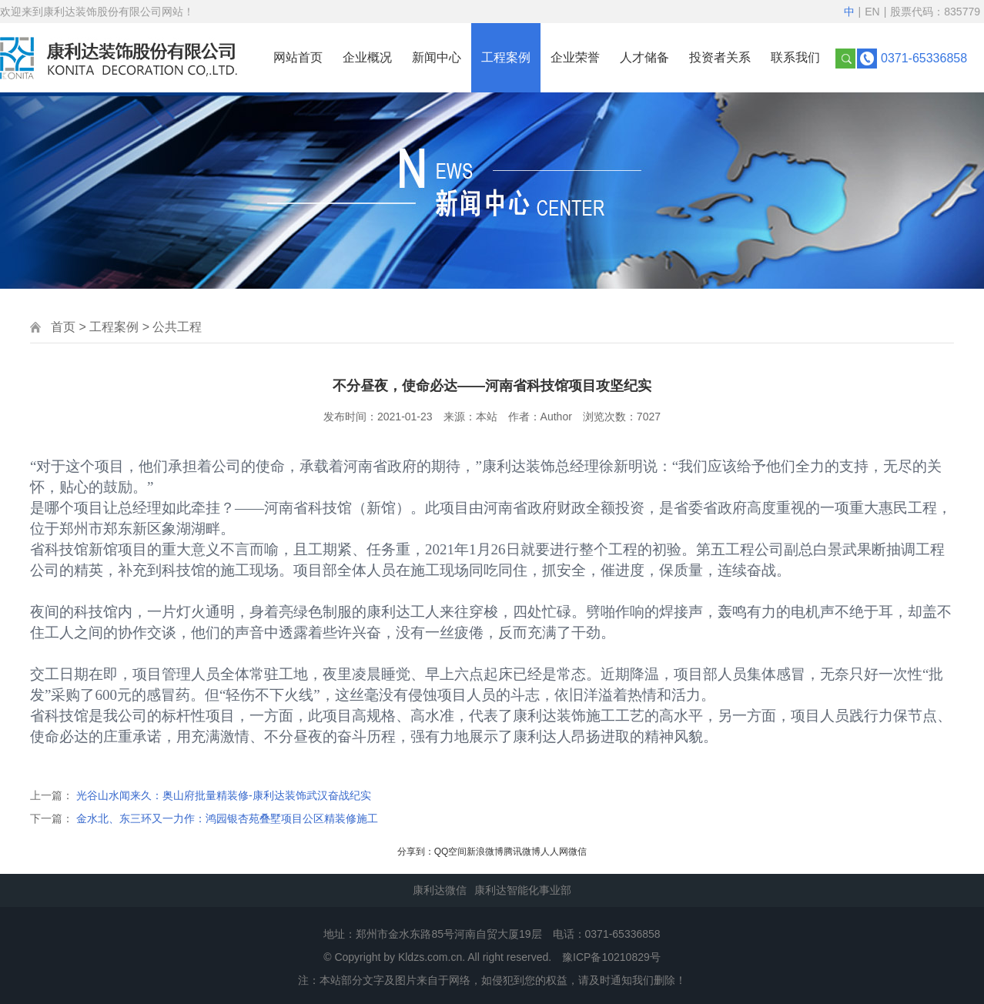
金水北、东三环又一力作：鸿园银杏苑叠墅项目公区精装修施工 (227, 818)
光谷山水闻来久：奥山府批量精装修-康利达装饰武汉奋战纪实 (223, 795)
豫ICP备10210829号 (611, 957)
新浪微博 (485, 851)
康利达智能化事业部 (522, 890)
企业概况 (367, 57)
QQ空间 (450, 851)
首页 (63, 326)
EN (872, 11)
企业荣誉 (575, 57)
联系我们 (795, 57)
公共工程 (177, 326)
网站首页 (298, 57)
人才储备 (644, 57)
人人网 (554, 851)
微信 (577, 851)
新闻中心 (436, 57)
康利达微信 (440, 890)
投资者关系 (720, 57)
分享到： (415, 851)
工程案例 (505, 57)
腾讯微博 (522, 851)
